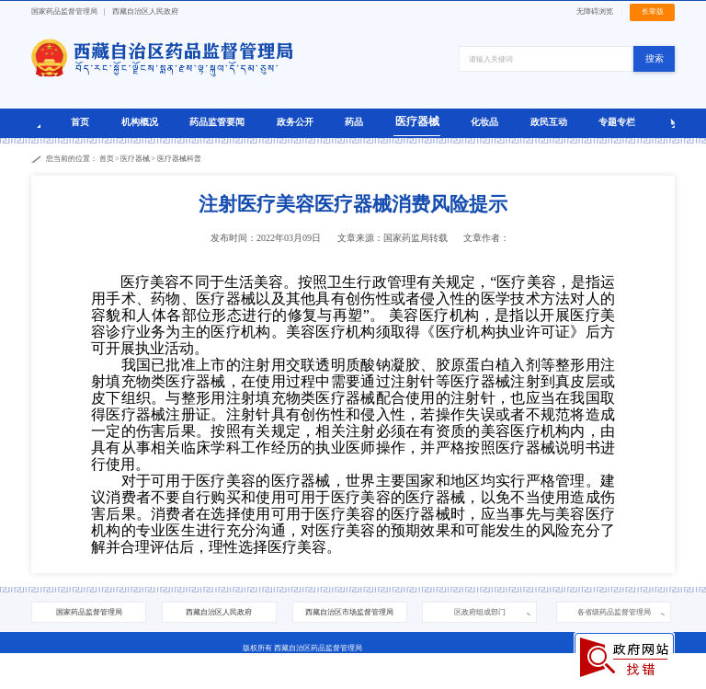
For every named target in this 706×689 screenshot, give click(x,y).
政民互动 (548, 122)
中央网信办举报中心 (485, 679)
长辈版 (653, 11)
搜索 (654, 58)
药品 (354, 122)
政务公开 (295, 122)
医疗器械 (417, 121)
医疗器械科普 (179, 159)
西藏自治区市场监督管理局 (349, 612)
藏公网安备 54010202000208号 (282, 679)
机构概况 (139, 122)
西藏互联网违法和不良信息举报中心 (391, 679)
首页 (80, 122)
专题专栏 (616, 122)
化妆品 (484, 122)
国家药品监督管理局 (64, 11)
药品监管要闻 (217, 122)
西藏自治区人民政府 (145, 11)
